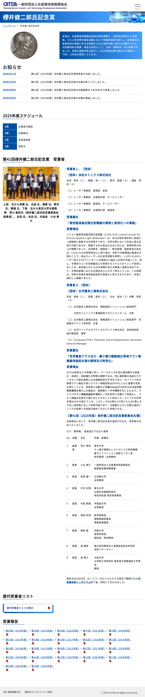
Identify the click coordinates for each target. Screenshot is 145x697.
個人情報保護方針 (12, 691)
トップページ (9, 25)
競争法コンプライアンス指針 (38, 691)
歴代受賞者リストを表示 (20, 608)
